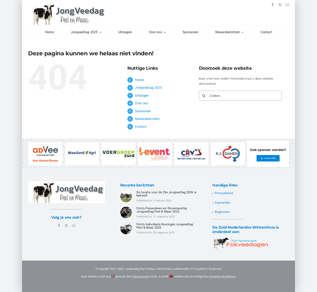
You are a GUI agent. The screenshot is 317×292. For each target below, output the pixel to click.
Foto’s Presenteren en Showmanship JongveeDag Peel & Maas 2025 (161, 210)
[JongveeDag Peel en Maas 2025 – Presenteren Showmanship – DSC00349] (126, 208)
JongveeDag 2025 (148, 88)
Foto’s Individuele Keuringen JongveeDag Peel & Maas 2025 (164, 226)
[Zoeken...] (240, 96)
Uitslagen (142, 95)
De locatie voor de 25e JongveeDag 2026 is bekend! (166, 194)
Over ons (141, 103)
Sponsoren (143, 111)
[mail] (287, 4)
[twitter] (280, 4)
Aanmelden (222, 202)
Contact (141, 126)
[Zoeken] (204, 96)
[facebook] (272, 4)
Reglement (222, 212)
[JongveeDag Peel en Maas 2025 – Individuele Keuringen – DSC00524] (126, 192)
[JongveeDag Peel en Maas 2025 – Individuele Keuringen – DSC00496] (126, 224)
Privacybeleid (224, 193)
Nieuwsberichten (147, 119)
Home (139, 80)
